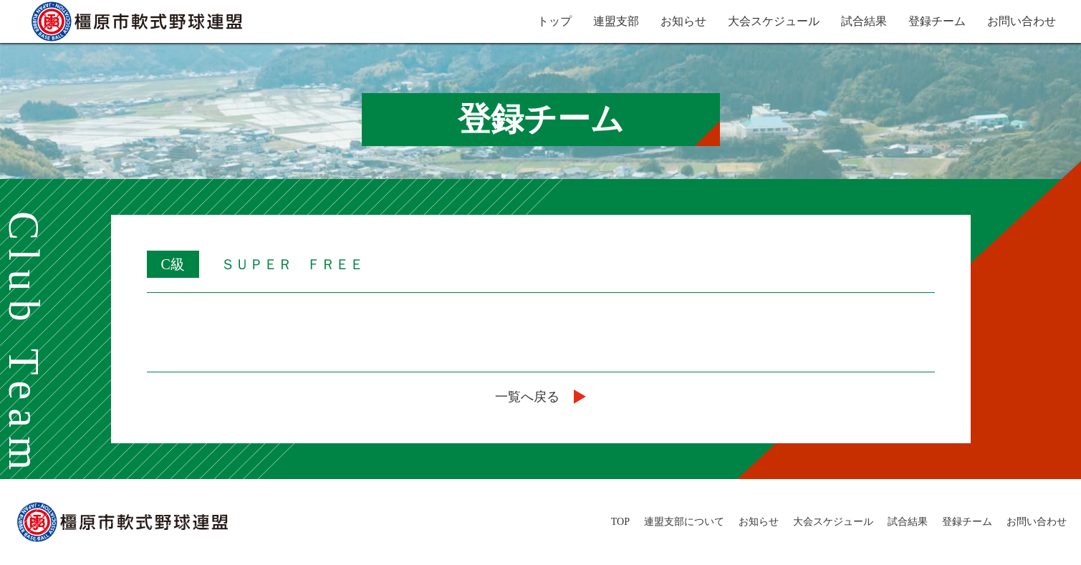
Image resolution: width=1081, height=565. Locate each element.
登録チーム (937, 21)
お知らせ (683, 21)
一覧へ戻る (540, 397)
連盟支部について (684, 521)
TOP (620, 521)
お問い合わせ (1021, 21)
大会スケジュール (774, 21)
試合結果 (864, 21)
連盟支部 (616, 21)
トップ (554, 21)
